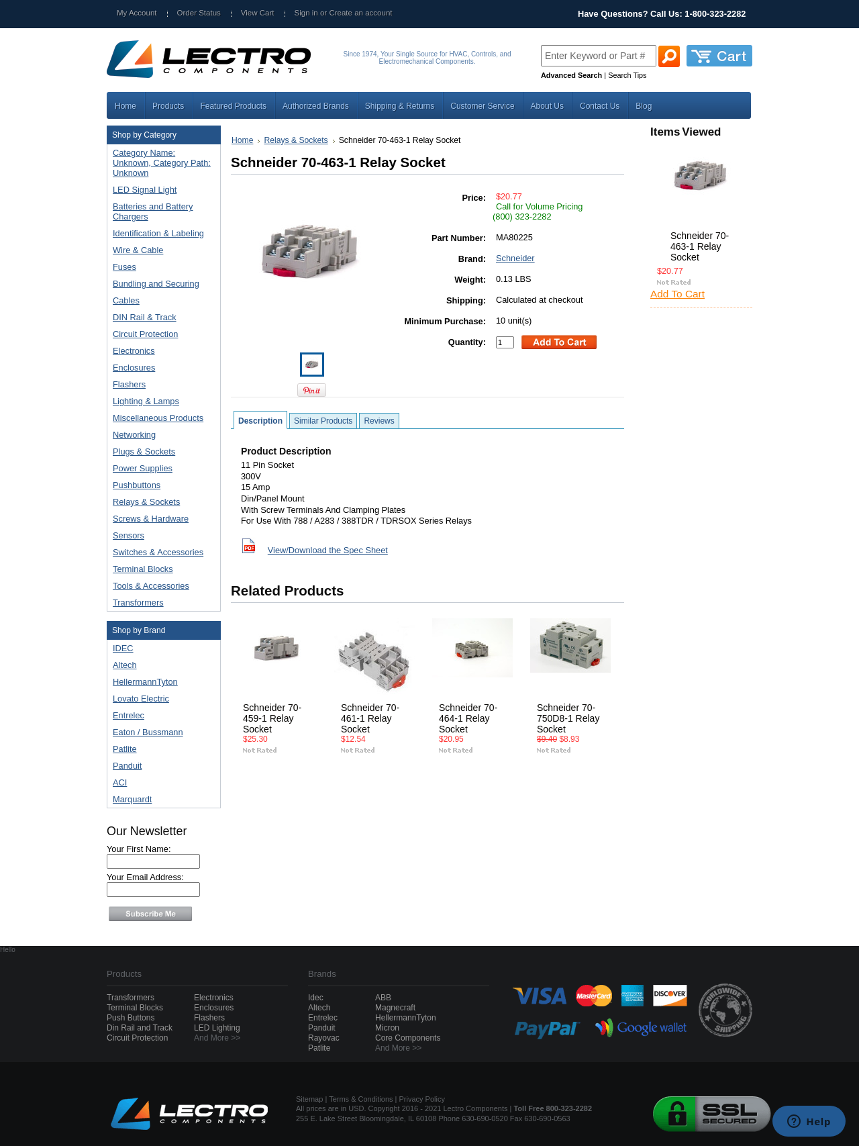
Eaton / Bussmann (148, 732)
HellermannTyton (145, 682)
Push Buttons (130, 1017)
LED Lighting (217, 1028)
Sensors (160, 536)
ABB (383, 997)
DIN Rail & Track (160, 318)
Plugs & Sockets (160, 452)
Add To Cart (677, 293)
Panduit (127, 766)
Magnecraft (395, 1007)
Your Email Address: (145, 877)
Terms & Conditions (361, 1099)
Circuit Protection (160, 334)
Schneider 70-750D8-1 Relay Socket (568, 718)
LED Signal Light (144, 190)
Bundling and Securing (160, 284)
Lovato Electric (141, 699)
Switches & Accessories (160, 553)
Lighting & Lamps (160, 402)
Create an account (360, 13)
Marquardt (132, 799)
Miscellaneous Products (160, 418)
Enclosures (160, 368)
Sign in (306, 13)
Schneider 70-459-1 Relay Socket (272, 718)
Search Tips (627, 75)
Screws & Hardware (160, 519)
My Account (137, 13)
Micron (387, 1028)
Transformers (160, 603)
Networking (160, 435)
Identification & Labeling (160, 234)
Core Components (407, 1038)
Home (242, 140)
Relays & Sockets (160, 502)
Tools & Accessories (160, 586)
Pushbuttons (160, 485)
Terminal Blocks (160, 569)
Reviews (379, 421)
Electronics (160, 351)
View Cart (257, 13)
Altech (125, 665)
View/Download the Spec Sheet (328, 550)
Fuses (160, 267)
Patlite (125, 749)
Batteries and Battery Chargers (153, 211)
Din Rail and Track (139, 1028)
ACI (120, 782)
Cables (160, 301)
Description (260, 421)
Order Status (199, 13)
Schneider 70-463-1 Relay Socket (699, 246)
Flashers (129, 384)
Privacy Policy (422, 1099)
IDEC (123, 648)
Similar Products (323, 421)
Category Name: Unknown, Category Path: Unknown (162, 163)
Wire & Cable (160, 250)
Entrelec (128, 715)
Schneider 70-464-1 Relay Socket (468, 718)
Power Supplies (160, 469)
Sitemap (309, 1099)
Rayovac (324, 1038)
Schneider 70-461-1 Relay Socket (370, 718)
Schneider (515, 258)
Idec (315, 997)
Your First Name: (139, 849)
